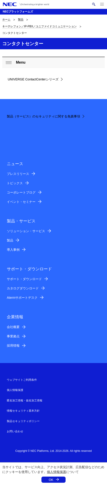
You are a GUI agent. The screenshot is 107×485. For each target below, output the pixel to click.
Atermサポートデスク (22, 297)
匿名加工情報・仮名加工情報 (24, 400)
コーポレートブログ (21, 192)
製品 (20, 19)
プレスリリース (18, 174)
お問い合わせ (15, 431)
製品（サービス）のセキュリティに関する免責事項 (43, 116)
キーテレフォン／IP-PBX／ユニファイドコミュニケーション (39, 26)
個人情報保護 (56, 472)
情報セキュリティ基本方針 (23, 410)
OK (51, 480)
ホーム (6, 19)
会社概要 (13, 327)
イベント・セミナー (21, 202)
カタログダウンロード (23, 288)
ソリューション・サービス (26, 231)
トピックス (15, 183)
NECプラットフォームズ (18, 11)
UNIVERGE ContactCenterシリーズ (33, 79)
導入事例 (13, 249)
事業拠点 (13, 336)
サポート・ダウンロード (24, 279)
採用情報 (13, 345)
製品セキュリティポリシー (23, 421)
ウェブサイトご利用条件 (22, 379)
